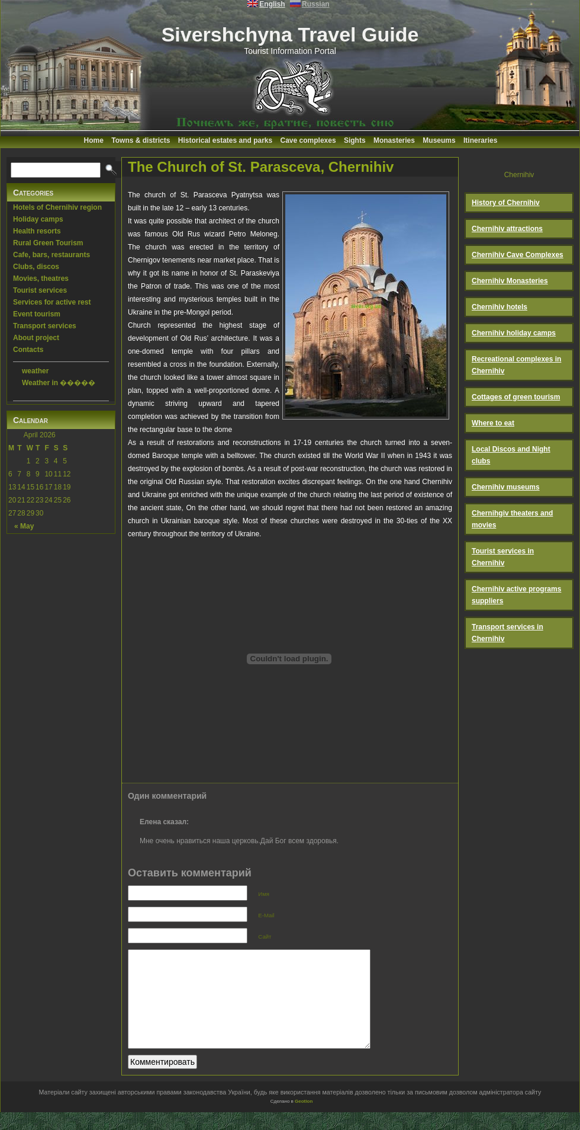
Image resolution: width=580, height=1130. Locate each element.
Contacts (28, 349)
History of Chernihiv (506, 203)
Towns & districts (140, 140)
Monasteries (394, 140)
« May (24, 526)
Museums (439, 140)
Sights (355, 140)
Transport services (44, 326)
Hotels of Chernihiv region (57, 207)
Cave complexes (308, 140)
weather (35, 371)
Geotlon (303, 1119)
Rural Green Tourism (48, 243)
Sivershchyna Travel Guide (290, 34)
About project (36, 338)
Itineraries (480, 140)
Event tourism (36, 314)
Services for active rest (52, 302)
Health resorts (37, 231)
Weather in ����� (58, 383)
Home (94, 140)
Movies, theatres (41, 278)
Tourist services (40, 290)
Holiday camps (38, 219)
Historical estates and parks (225, 140)
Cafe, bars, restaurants (51, 255)
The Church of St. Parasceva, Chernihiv (261, 167)
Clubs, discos (36, 267)
